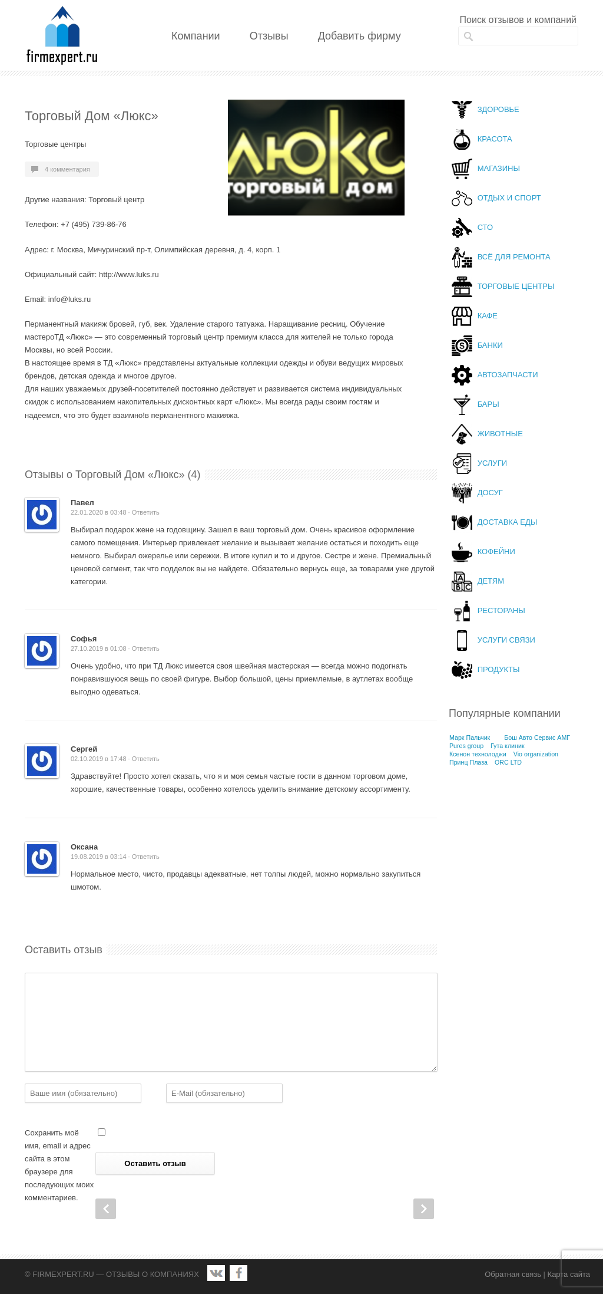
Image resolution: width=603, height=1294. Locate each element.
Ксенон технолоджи (477, 754)
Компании (195, 36)
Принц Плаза (468, 762)
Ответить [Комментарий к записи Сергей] (146, 758)
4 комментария (67, 169)
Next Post (423, 1208)
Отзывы (269, 36)
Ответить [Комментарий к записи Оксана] (146, 856)
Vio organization (535, 754)
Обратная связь (513, 1274)
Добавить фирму (359, 36)
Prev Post (105, 1208)
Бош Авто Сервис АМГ (537, 737)
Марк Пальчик (469, 737)
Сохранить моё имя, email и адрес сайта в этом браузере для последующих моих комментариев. (59, 1165)
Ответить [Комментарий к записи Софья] (146, 648)
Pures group (466, 745)
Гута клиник (508, 745)
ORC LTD (508, 762)
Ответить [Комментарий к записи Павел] (146, 512)
